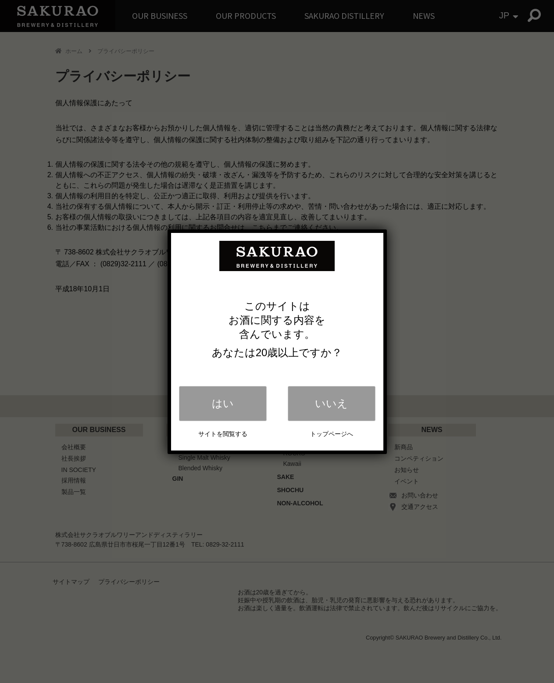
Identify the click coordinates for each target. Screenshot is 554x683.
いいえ (331, 403)
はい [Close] (223, 403)
